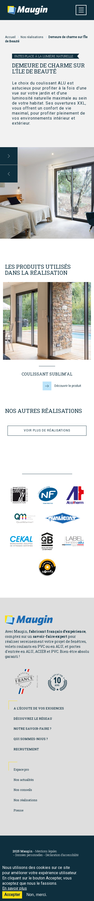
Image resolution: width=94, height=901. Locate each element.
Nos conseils (23, 790)
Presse (18, 810)
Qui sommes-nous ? (31, 739)
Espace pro (21, 769)
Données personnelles (29, 855)
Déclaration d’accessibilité (62, 855)
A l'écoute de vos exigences (39, 708)
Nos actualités (24, 780)
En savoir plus (14, 892)
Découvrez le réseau (33, 718)
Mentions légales (46, 851)
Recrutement (26, 749)
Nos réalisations (32, 37)
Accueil (10, 37)
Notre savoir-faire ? (32, 729)
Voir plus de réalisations (47, 430)
